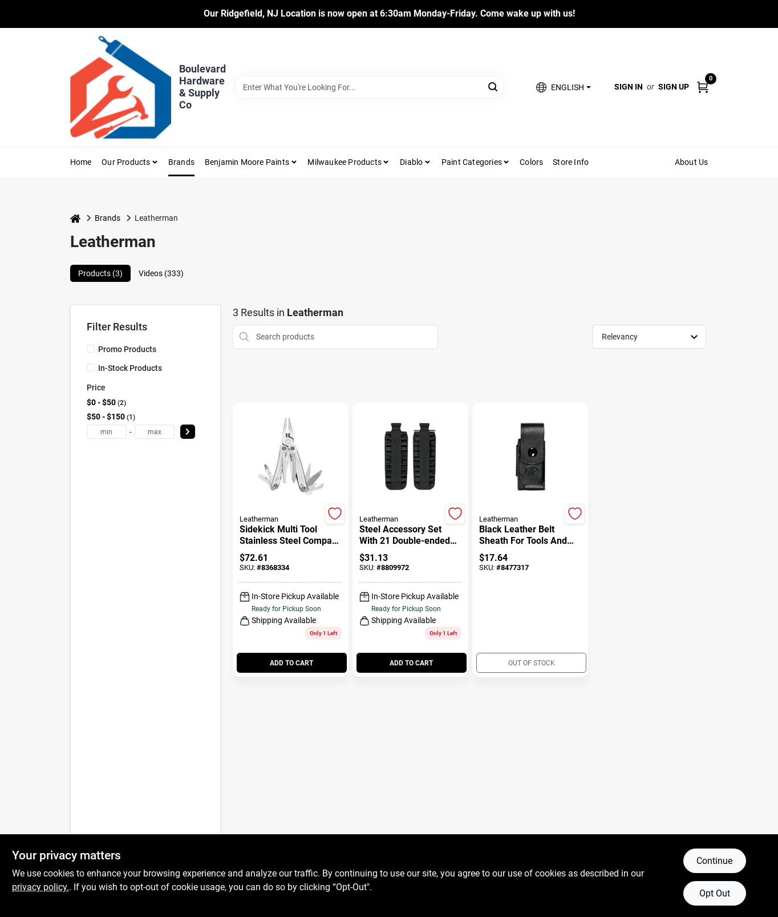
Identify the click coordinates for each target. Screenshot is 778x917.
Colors (531, 162)
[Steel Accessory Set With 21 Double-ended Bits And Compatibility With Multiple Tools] (410, 535)
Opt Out (714, 893)
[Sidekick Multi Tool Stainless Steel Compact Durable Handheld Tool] (291, 535)
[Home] (75, 218)
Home (81, 162)
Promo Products (127, 349)
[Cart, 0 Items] (702, 87)
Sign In (628, 86)
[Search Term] (369, 87)
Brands (181, 162)
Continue (714, 860)
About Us (691, 162)
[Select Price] (187, 432)
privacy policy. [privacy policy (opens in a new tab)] (40, 887)
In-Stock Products (130, 368)
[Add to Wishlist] (335, 514)
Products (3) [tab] (100, 273)
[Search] (493, 86)
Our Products (126, 162)
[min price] (107, 432)
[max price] (155, 432)
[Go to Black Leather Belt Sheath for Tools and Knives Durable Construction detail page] (530, 457)
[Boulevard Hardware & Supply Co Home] (120, 87)
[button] (563, 87)
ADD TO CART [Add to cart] (291, 663)
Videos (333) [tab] (161, 273)
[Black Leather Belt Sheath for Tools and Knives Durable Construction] (530, 535)
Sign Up (673, 86)
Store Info (571, 162)
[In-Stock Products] (91, 367)
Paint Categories (471, 162)
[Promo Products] (91, 349)
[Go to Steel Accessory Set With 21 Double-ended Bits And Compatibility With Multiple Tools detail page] (410, 457)
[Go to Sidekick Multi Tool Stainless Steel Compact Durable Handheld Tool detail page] (290, 457)
